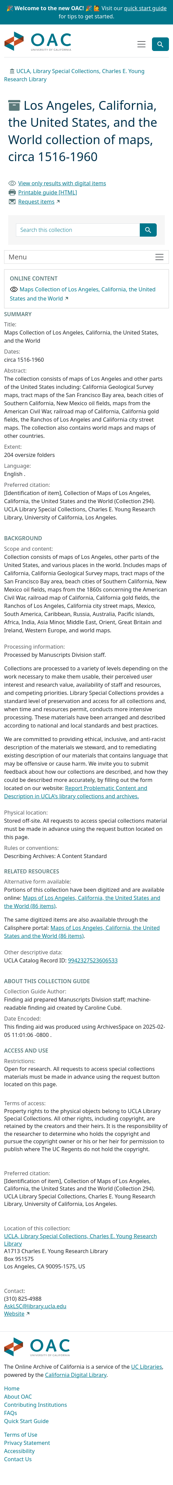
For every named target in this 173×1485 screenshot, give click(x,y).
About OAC (18, 1396)
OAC (38, 41)
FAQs (10, 1413)
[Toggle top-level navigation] (141, 44)
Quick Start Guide (26, 1421)
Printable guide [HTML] (47, 192)
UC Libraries (146, 1366)
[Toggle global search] (160, 44)
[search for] (78, 230)
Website (14, 1313)
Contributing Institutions (35, 1405)
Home (12, 1388)
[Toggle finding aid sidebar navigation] (86, 257)
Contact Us (18, 1459)
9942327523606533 (92, 960)
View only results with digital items (62, 183)
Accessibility (19, 1451)
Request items (36, 201)
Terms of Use (20, 1434)
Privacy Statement (27, 1443)
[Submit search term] (148, 230)
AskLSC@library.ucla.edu (35, 1306)
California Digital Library (76, 1375)
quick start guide (145, 8)
